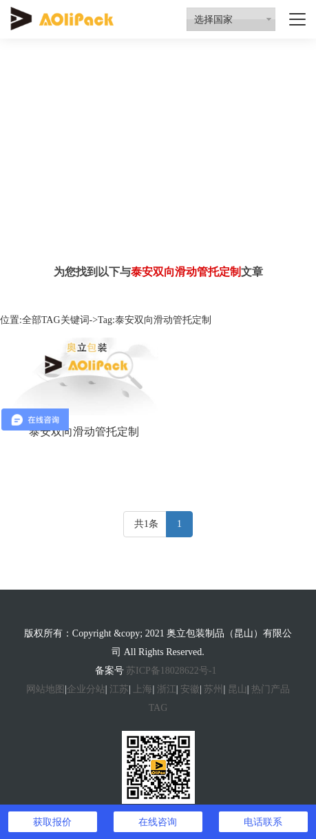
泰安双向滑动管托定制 (84, 431)
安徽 (190, 689)
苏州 (213, 689)
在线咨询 (157, 822)
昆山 (237, 689)
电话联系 (263, 822)
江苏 (119, 689)
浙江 (166, 689)
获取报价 (52, 822)
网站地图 (45, 689)
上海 (142, 689)
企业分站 (86, 689)
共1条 (146, 524)
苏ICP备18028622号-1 (171, 670)
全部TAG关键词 (55, 320)
